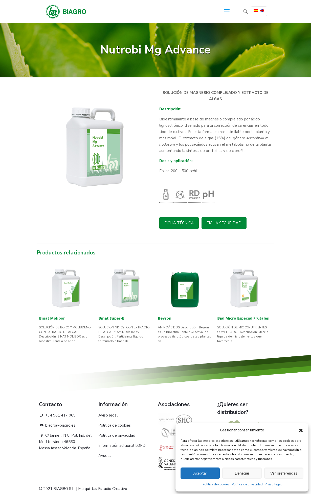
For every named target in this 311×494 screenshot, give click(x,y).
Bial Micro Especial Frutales (243, 318)
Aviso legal (273, 484)
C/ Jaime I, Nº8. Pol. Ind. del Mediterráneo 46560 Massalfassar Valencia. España (65, 442)
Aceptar (200, 473)
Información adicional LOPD (122, 445)
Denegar (242, 473)
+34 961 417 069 (57, 415)
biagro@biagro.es (57, 425)
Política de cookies (216, 484)
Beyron (164, 318)
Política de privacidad (247, 484)
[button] (300, 430)
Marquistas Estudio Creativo (102, 488)
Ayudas (104, 455)
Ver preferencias (283, 473)
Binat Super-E (111, 318)
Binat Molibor (52, 318)
